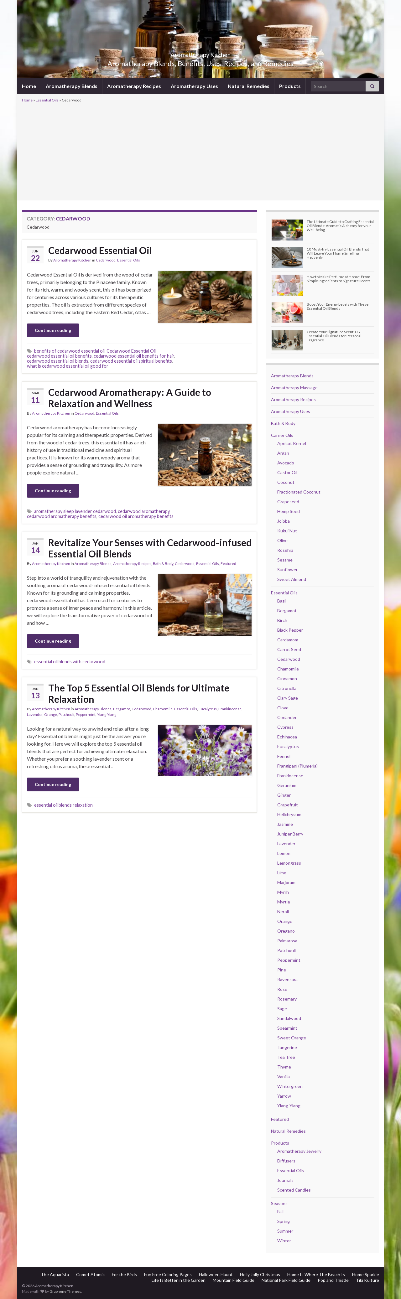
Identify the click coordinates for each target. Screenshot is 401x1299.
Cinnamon (287, 678)
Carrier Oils (282, 435)
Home (29, 86)
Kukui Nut (287, 530)
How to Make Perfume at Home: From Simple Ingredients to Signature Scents (339, 278)
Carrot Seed (289, 649)
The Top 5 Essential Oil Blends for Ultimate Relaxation (138, 693)
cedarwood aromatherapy (143, 511)
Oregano (286, 931)
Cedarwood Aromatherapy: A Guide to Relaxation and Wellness (129, 397)
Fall (280, 1211)
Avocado (285, 462)
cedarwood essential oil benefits (59, 356)
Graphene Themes (65, 1291)
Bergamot (121, 708)
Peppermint (86, 714)
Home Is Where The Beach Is (316, 1274)
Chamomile (163, 708)
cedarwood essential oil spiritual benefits (131, 361)
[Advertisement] (200, 151)
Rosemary (287, 998)
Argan (283, 453)
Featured (228, 563)
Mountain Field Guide (233, 1280)
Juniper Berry (290, 833)
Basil (281, 600)
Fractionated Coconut (298, 491)
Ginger (284, 795)
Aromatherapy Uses (194, 86)
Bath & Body (163, 563)
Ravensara (287, 979)
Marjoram (286, 882)
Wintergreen (290, 1086)
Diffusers (286, 1160)
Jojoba (283, 521)
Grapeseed (288, 501)
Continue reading (53, 330)
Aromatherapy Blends (71, 86)
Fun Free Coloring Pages (168, 1274)
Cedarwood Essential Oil (100, 250)
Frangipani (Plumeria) (297, 766)
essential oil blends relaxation (63, 805)
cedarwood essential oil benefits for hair (134, 356)
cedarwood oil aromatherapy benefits (136, 516)
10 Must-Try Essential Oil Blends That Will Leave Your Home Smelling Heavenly (338, 253)
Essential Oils (47, 100)
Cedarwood (106, 260)
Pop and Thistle (333, 1280)
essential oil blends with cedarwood (69, 661)
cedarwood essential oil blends (57, 361)
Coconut (285, 482)
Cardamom (287, 639)
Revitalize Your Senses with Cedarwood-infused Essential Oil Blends (150, 548)
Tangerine (287, 1047)
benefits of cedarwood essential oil (69, 351)
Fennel (283, 756)
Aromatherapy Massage (294, 387)
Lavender (35, 714)
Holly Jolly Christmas (260, 1274)
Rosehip (285, 550)
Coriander (287, 717)
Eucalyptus (208, 708)
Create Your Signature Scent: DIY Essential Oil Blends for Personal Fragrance (334, 335)
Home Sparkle (365, 1274)
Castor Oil (287, 472)
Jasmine (285, 824)
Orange (50, 714)
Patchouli (66, 714)
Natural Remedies (248, 86)
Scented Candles (294, 1190)
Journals (285, 1180)
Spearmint (287, 1028)
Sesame (285, 559)
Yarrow (284, 1096)
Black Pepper (290, 630)
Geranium (286, 785)
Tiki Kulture (367, 1280)
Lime (281, 872)
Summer (285, 1231)
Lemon (283, 853)
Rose (282, 989)
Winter (284, 1240)
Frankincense (230, 708)
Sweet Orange (291, 1037)
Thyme (284, 1066)
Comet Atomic (90, 1274)
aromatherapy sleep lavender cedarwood (75, 511)
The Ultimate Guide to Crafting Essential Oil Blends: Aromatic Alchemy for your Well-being (340, 225)
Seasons (279, 1203)
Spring (283, 1221)
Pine (281, 969)
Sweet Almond (291, 579)
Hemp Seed (288, 511)
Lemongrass (289, 863)
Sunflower (287, 569)
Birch (282, 620)
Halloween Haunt (216, 1274)
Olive (282, 540)
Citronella (286, 688)
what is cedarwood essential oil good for (67, 366)
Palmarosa (287, 940)
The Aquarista (55, 1274)
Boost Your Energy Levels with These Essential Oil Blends (337, 306)
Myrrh (283, 892)
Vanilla (283, 1076)
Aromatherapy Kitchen (200, 53)
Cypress (285, 727)
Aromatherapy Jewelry (299, 1151)
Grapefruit (287, 804)
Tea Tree (286, 1057)
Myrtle (283, 901)
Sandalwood (289, 1018)
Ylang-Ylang (106, 714)
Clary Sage (287, 698)
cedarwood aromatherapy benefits (61, 516)
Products (290, 86)
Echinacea (287, 736)
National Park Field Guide (286, 1280)
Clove (283, 707)
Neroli (283, 911)
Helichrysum (289, 814)
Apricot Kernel (291, 443)
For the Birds (124, 1274)
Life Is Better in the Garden (179, 1280)
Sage (282, 1008)
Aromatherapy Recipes (134, 86)
